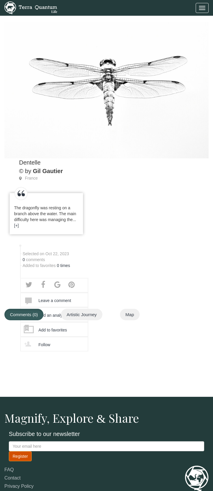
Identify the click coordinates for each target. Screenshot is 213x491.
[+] (16, 225)
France (31, 178)
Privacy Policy (19, 486)
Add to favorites (52, 330)
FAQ (9, 469)
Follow (44, 344)
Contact (12, 477)
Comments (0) (24, 314)
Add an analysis (52, 315)
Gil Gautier (48, 171)
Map (130, 314)
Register (20, 456)
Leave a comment (54, 300)
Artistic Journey (82, 314)
